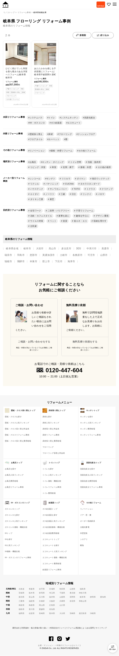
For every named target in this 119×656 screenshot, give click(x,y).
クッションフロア (86, 134)
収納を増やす (99, 221)
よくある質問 (88, 628)
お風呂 (33, 162)
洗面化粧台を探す (87, 469)
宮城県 (52, 589)
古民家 (33, 226)
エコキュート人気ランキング (54, 552)
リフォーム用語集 (73, 628)
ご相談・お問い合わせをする (34, 342)
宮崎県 (72, 613)
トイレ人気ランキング (51, 475)
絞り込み (103, 35)
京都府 (42, 601)
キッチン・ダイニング (53, 162)
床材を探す (47, 417)
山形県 (72, 589)
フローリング (65, 134)
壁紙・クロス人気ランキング (17, 423)
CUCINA (69, 184)
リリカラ (65, 179)
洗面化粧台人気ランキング (91, 475)
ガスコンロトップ (12, 509)
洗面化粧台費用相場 (88, 481)
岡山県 (42, 605)
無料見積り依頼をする (85, 342)
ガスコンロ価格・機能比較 (16, 527)
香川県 (31, 609)
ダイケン (81, 179)
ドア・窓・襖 (85, 515)
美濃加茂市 (48, 255)
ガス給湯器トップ (50, 509)
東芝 (51, 199)
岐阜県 (82, 597)
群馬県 (42, 593)
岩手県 (42, 589)
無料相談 (100, 6)
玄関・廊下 (68, 167)
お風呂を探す (10, 469)
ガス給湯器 (56, 123)
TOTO (76, 189)
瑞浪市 (8, 255)
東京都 (72, 593)
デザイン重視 (102, 216)
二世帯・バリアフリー (58, 211)
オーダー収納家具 (87, 521)
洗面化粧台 (89, 118)
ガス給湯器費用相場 (50, 533)
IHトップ (8, 533)
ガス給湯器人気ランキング (53, 521)
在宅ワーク (35, 211)
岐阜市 (27, 248)
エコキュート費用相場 (51, 564)
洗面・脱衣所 (94, 162)
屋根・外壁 (85, 167)
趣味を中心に (82, 216)
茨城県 (21, 593)
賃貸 (64, 221)
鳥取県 (21, 605)
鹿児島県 (82, 613)
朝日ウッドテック (101, 179)
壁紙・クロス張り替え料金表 (17, 429)
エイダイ (34, 194)
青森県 (31, 589)
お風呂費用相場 (11, 481)
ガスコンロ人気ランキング (16, 521)
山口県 (62, 605)
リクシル (34, 184)
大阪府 (52, 601)
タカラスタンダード (90, 184)
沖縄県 (93, 613)
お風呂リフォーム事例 (14, 487)
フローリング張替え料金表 (53, 453)
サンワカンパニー (58, 189)
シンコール (35, 179)
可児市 (91, 255)
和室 (53, 167)
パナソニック (51, 184)
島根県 (31, 605)
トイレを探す (48, 469)
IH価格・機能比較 (12, 552)
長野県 (72, 597)
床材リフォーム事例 (50, 435)
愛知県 (103, 597)
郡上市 (46, 261)
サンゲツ (50, 179)
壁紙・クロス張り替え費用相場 (18, 441)
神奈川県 (82, 593)
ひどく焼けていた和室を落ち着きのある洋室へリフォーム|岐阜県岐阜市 (17, 72)
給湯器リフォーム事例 (51, 570)
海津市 (71, 261)
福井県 (52, 597)
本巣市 (33, 261)
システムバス (36, 118)
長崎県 (42, 613)
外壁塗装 (84, 533)
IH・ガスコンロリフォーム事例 (18, 558)
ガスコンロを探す (12, 515)
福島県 (82, 589)
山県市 (104, 255)
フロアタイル (36, 139)
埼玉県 (52, 593)
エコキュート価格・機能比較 (54, 558)
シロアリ (84, 539)
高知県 (52, 609)
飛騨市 (21, 261)
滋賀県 (31, 601)
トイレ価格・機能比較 (51, 481)
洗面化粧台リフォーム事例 (91, 487)
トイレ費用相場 (49, 493)
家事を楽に (63, 216)
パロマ (100, 194)
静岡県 (93, 597)
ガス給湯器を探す (50, 515)
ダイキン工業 (36, 199)
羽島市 (21, 255)
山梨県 (62, 597)
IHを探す (8, 539)
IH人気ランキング (12, 545)
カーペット (53, 139)
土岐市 (63, 255)
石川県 (42, 597)
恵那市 (33, 255)
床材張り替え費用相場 (51, 441)
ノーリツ (49, 194)
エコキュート (74, 123)
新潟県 (21, 597)
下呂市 (58, 261)
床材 (50, 134)
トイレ (51, 118)
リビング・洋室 (38, 167)
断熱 (82, 545)
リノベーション (37, 151)
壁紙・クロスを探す (13, 417)
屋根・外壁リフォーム (61, 151)
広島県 (52, 605)
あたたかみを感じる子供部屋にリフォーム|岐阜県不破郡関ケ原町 (45, 68)
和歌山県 (82, 601)
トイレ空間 (75, 162)
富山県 (31, 597)
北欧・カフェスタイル (41, 216)
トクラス (90, 189)
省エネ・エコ (80, 221)
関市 (78, 248)
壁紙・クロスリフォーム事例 (17, 435)
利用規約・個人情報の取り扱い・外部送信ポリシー (42, 628)
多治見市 (66, 248)
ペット (52, 221)
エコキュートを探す (50, 545)
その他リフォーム (87, 151)
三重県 (21, 601)
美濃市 (105, 248)
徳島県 (21, 609)
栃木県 (31, 593)
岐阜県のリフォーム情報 (16, 25)
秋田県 (62, 589)
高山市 (52, 248)
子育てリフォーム (84, 211)
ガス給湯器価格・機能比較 (53, 527)
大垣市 (40, 248)
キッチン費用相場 (87, 429)
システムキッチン (69, 118)
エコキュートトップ (50, 539)
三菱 (62, 194)
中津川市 (91, 248)
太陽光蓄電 (85, 527)
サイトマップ (101, 628)
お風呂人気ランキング (14, 475)
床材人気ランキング (50, 423)
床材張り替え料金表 (50, 429)
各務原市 (77, 255)
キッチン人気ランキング (90, 423)
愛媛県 (42, 609)
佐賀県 (31, 613)
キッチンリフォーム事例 (90, 435)
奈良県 (72, 601)
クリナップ (107, 189)
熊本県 (52, 613)
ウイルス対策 (36, 221)
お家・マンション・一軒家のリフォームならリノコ (59, 645)
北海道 (21, 589)
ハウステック (36, 189)
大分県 (62, 613)
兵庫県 (62, 601)
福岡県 (21, 613)
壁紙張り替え (36, 134)
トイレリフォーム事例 (51, 487)
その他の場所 (104, 167)
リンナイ (86, 194)
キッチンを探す (86, 417)
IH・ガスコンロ (37, 123)
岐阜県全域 (12, 248)
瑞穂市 (8, 261)
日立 (73, 194)
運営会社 (16, 628)
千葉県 (62, 593)
